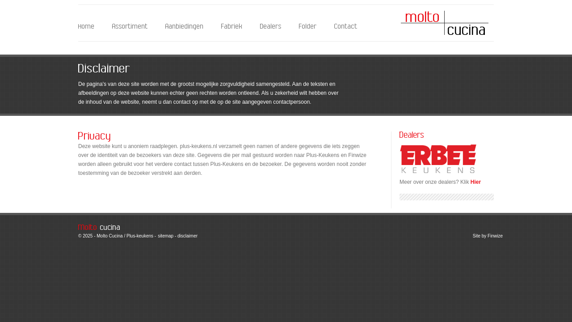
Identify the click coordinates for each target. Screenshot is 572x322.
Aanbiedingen (184, 26)
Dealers (271, 26)
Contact (346, 26)
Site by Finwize (488, 235)
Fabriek (232, 26)
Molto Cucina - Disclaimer (444, 23)
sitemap (165, 235)
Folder (308, 26)
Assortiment (130, 26)
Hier (476, 182)
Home (86, 26)
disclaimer (187, 235)
